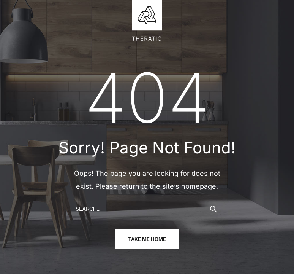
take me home (147, 239)
